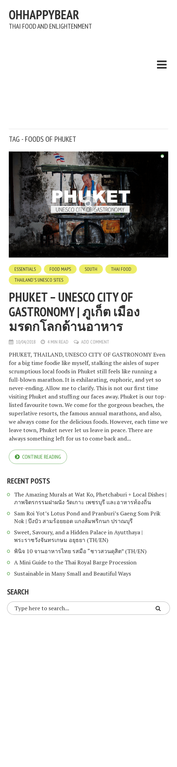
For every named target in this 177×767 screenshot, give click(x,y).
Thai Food (121, 269)
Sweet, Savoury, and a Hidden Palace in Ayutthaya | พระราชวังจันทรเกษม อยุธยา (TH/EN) (78, 536)
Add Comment (95, 342)
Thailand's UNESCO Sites (38, 280)
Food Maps (60, 269)
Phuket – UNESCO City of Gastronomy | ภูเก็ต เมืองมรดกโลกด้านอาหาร (74, 312)
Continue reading (41, 456)
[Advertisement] (93, 78)
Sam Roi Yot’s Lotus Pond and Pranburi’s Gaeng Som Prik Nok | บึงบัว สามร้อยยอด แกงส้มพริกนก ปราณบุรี (87, 517)
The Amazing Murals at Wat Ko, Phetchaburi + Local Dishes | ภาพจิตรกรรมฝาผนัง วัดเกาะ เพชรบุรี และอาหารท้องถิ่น (90, 498)
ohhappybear (44, 14)
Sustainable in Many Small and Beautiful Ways (72, 573)
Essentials (25, 269)
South (91, 269)
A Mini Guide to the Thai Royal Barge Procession (75, 562)
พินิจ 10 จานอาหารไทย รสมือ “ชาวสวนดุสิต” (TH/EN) (80, 551)
